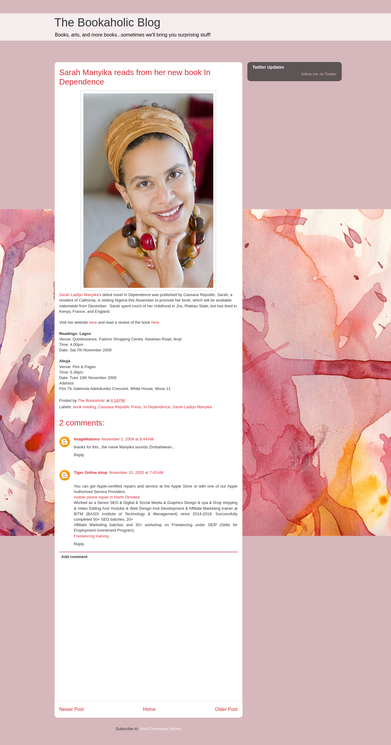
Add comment (74, 556)
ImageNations (87, 439)
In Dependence (156, 407)
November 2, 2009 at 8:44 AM (128, 439)
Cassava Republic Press (119, 407)
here (93, 322)
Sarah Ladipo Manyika (79, 294)
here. (155, 322)
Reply (79, 455)
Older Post (226, 709)
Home (149, 709)
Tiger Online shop (90, 472)
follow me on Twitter (319, 74)
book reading (84, 407)
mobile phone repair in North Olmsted (107, 497)
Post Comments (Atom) (160, 728)
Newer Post (71, 709)
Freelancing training (91, 536)
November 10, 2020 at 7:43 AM (136, 472)
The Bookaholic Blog (107, 22)
